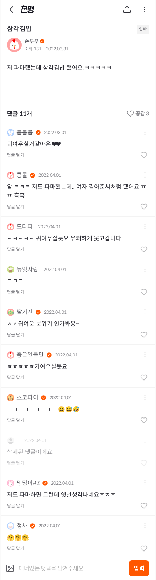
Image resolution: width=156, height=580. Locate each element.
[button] (145, 132)
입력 (139, 568)
